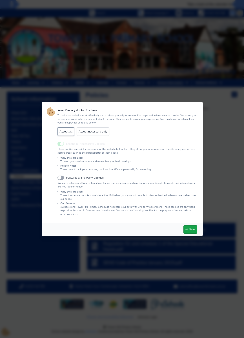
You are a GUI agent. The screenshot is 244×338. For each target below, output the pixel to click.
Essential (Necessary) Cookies (85, 144)
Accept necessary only (93, 132)
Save (190, 229)
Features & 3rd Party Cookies (85, 178)
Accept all (65, 132)
